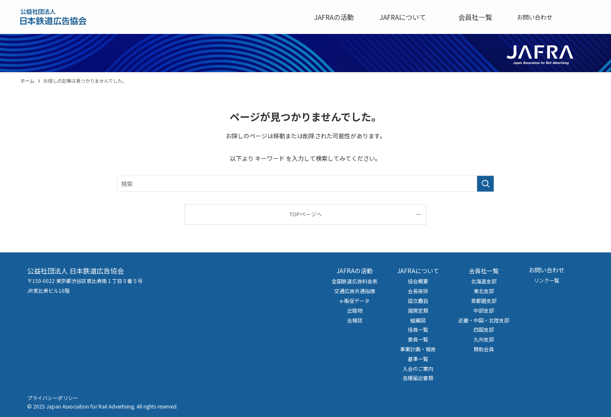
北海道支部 (483, 281)
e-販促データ (355, 300)
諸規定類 (418, 310)
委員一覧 (418, 339)
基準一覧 (418, 358)
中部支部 (484, 310)
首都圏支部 (483, 300)
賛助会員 (484, 349)
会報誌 (354, 320)
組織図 (418, 320)
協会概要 (418, 281)
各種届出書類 (418, 377)
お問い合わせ (546, 270)
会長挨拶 (418, 290)
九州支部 (484, 339)
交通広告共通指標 (354, 290)
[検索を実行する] (485, 184)
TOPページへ (305, 214)
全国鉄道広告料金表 (355, 281)
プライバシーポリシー (52, 397)
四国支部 (484, 329)
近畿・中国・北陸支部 (483, 320)
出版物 (354, 310)
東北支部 (484, 290)
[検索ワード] (305, 184)
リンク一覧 (546, 280)
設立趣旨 (418, 300)
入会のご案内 (418, 368)
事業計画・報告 (418, 349)
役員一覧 (418, 329)
